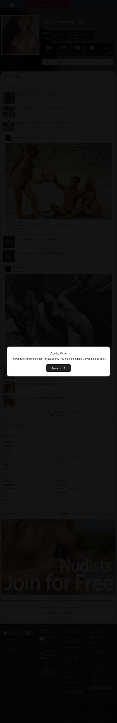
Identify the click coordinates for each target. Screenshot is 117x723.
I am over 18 (58, 368)
